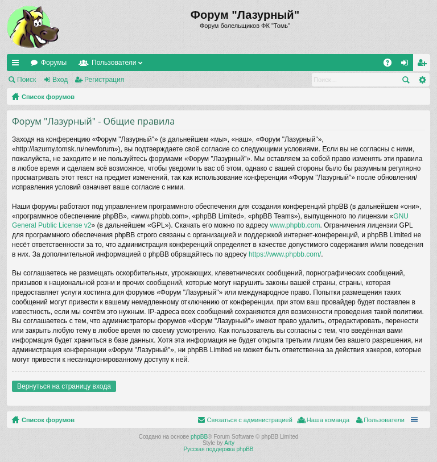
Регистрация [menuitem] (424, 65)
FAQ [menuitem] (391, 65)
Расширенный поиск (422, 79)
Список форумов (48, 96)
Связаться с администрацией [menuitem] (249, 419)
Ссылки (17, 65)
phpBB (199, 437)
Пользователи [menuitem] (384, 419)
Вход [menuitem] (407, 65)
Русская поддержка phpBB (218, 449)
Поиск (26, 80)
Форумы (54, 63)
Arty (229, 443)
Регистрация (104, 80)
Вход (60, 80)
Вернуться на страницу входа (64, 386)
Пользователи (114, 63)
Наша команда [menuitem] (328, 419)
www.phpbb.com (295, 225)
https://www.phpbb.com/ (285, 254)
